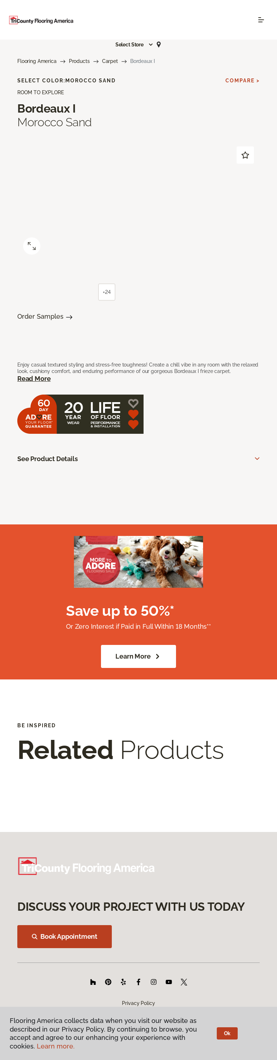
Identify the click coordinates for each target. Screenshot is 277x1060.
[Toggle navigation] (261, 20)
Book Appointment (64, 936)
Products (79, 61)
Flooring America (37, 61)
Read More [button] (33, 378)
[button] (134, 44)
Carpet (110, 61)
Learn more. (56, 1046)
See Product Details (47, 459)
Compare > (242, 80)
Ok (227, 1033)
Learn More (138, 656)
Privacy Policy (138, 1003)
